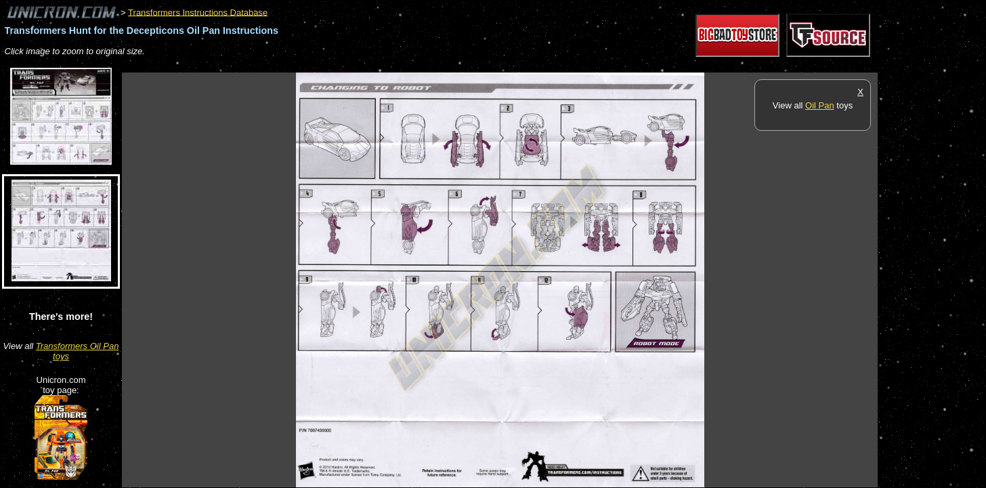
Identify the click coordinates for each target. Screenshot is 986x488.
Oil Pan (819, 105)
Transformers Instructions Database (197, 12)
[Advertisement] (368, 65)
